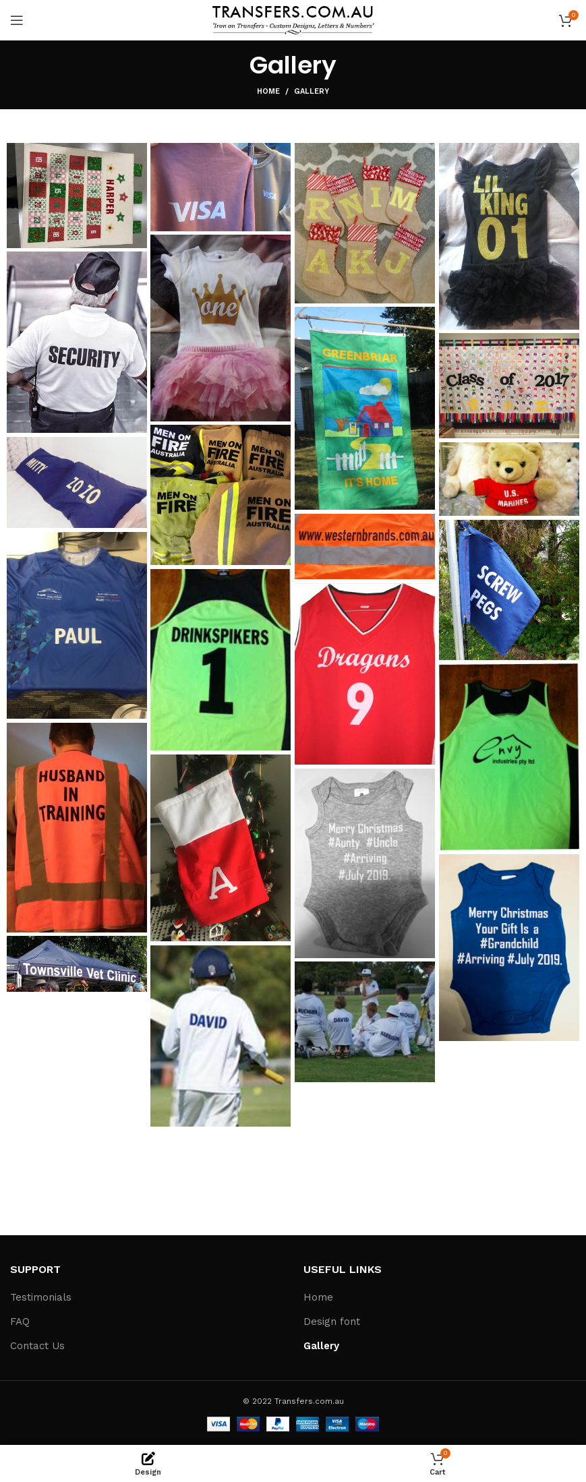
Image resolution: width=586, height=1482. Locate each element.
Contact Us (37, 1346)
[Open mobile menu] (16, 20)
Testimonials (40, 1297)
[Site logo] (293, 19)
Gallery (321, 1346)
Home (268, 91)
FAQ (20, 1321)
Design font (331, 1321)
